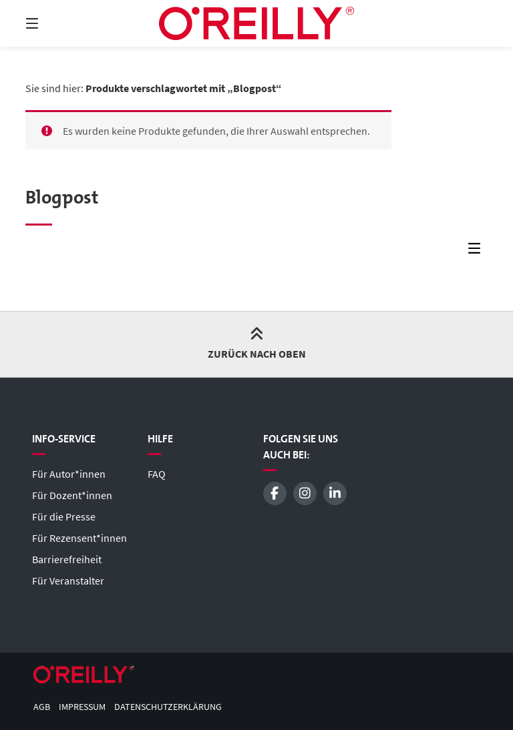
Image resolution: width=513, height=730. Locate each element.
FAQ (157, 473)
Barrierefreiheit (67, 559)
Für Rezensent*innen (79, 537)
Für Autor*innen (69, 473)
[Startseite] (256, 23)
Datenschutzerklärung (168, 707)
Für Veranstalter (68, 580)
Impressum (82, 707)
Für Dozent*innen (72, 495)
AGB (41, 707)
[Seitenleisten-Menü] (478, 251)
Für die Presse (64, 516)
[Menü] (55, 23)
